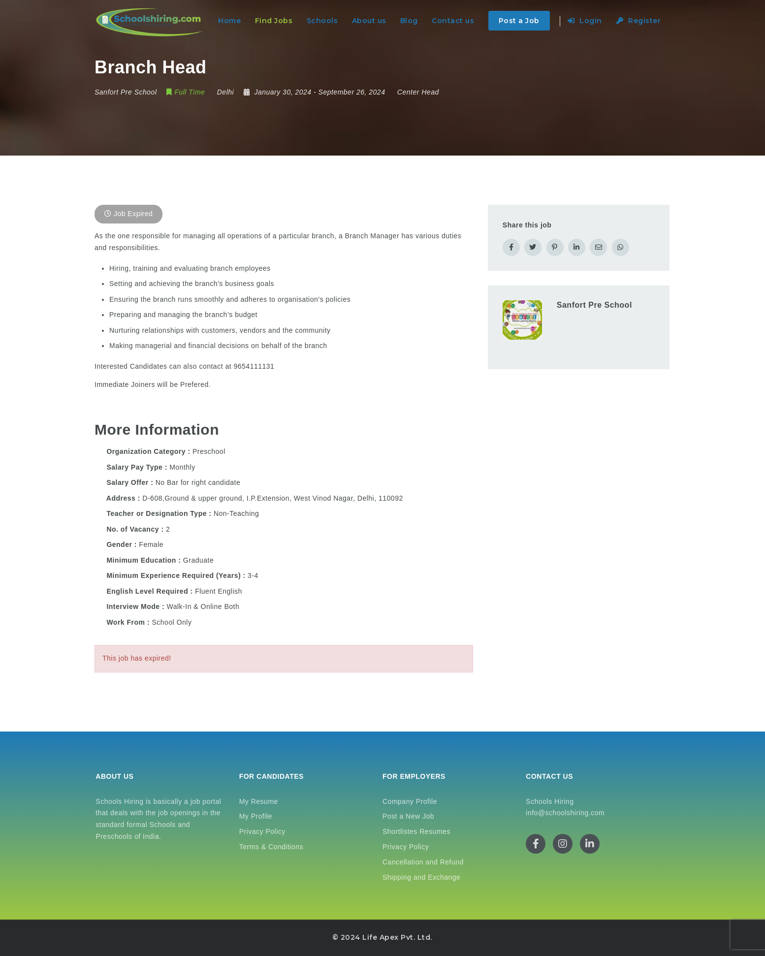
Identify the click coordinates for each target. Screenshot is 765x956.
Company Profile (409, 801)
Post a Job (519, 20)
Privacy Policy (262, 831)
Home (229, 20)
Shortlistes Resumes (416, 831)
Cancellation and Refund (423, 862)
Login (585, 20)
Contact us (453, 20)
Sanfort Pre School (594, 305)
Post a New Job (408, 816)
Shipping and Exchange (421, 877)
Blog (409, 20)
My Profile (255, 816)
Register (638, 20)
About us (369, 20)
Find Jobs (274, 20)
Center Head (418, 92)
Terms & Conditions (271, 847)
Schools (322, 20)
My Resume (258, 801)
